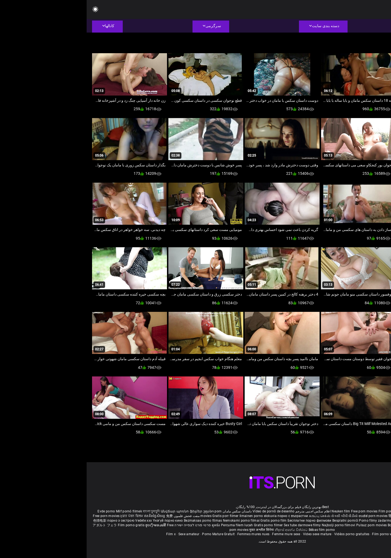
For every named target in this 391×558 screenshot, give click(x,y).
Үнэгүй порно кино (81, 520)
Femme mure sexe (199, 534)
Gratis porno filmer (182, 525)
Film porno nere (304, 511)
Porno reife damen (365, 511)
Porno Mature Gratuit (131, 534)
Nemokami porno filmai (155, 520)
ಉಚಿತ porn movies (287, 516)
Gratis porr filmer (139, 516)
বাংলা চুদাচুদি (64, 511)
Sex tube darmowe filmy (215, 525)
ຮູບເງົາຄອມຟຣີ (69, 525)
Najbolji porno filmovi (252, 525)
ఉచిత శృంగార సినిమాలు (341, 516)
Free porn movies (278, 511)
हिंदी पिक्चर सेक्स (312, 516)
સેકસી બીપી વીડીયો (258, 516)
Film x (84, 534)
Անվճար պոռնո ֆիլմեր (95, 511)
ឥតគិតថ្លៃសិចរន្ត (69, 516)
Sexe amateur (102, 534)
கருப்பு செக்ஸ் (233, 516)
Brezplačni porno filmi (323, 520)
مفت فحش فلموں (99, 516)
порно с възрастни (206, 516)
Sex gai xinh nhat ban (334, 511)
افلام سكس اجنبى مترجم (226, 511)
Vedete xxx (57, 520)
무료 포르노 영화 (354, 520)
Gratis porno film (187, 520)
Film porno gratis (45, 525)
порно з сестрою (34, 520)
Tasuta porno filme (334, 525)
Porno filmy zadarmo (289, 520)
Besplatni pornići (259, 520)
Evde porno (19, 511)
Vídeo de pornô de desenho (187, 511)
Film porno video (298, 534)
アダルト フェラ (18, 525)
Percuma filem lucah (150, 525)
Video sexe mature (230, 534)
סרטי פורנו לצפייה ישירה (106, 525)
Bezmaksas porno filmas (116, 520)
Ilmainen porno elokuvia (172, 516)
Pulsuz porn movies (285, 525)
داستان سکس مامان (150, 511)
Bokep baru (310, 525)
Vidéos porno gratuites (265, 534)
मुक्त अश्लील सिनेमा (175, 530)
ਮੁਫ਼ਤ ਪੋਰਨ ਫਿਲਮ (46, 516)
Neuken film (254, 511)
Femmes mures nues (167, 534)
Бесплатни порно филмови (223, 520)
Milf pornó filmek (42, 511)
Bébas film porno (235, 530)
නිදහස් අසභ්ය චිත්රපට (205, 530)
